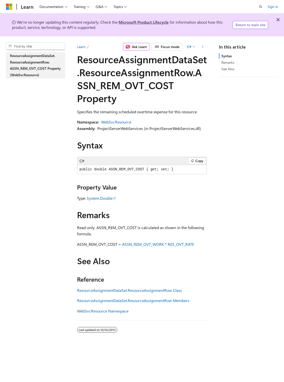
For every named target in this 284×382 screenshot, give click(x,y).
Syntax (226, 56)
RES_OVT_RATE (181, 244)
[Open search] (261, 6)
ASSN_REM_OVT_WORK (143, 244)
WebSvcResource (116, 122)
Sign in (273, 6)
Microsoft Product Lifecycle (144, 22)
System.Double (100, 198)
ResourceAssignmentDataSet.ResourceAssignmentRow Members (133, 300)
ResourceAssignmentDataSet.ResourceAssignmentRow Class (129, 290)
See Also (227, 68)
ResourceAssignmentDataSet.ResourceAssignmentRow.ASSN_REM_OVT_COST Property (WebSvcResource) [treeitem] (35, 65)
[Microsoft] (9, 6)
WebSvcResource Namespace (102, 311)
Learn (81, 46)
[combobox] (35, 46)
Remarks (227, 62)
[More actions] (202, 47)
